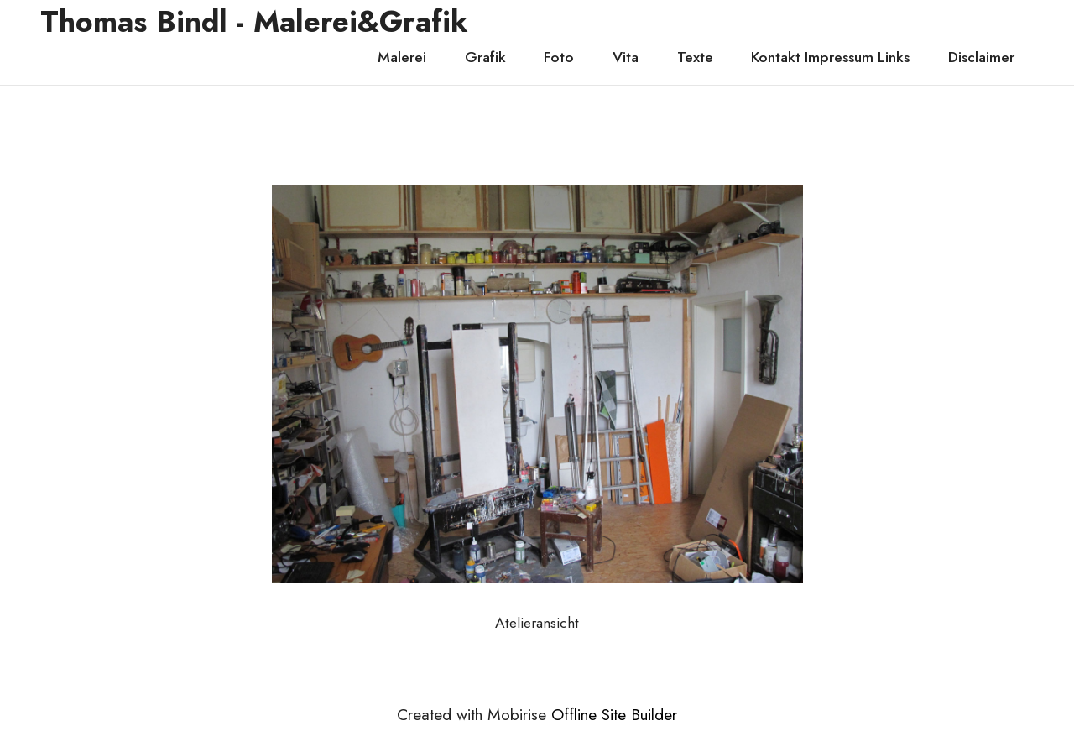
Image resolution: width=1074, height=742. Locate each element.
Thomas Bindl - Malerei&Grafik (254, 21)
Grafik (485, 57)
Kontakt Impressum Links (830, 57)
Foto (559, 57)
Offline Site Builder (614, 715)
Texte (695, 57)
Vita (626, 57)
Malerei (402, 57)
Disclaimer (981, 57)
